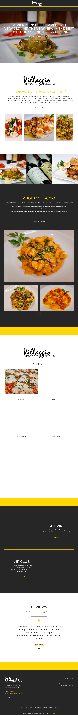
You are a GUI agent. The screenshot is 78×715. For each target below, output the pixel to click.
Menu (10, 9)
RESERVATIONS (13, 167)
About (3, 9)
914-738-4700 (11, 691)
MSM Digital (53, 713)
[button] (13, 635)
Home (21, 707)
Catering (25, 9)
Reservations (17, 9)
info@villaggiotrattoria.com (16, 693)
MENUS (39, 167)
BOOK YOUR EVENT (65, 167)
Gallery (31, 9)
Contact (38, 9)
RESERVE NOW (34, 41)
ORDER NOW (44, 41)
